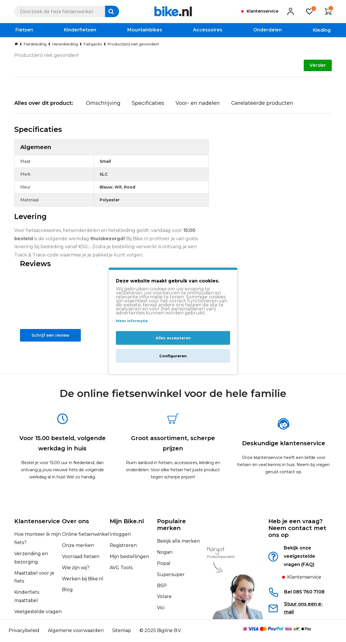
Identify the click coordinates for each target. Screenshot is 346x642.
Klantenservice (37, 521)
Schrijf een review (52, 350)
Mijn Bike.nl (127, 521)
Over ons (75, 521)
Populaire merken (171, 524)
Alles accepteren (173, 338)
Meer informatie (132, 321)
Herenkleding (65, 44)
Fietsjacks (93, 44)
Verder (317, 65)
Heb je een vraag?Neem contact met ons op (297, 528)
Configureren (173, 356)
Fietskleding (35, 44)
